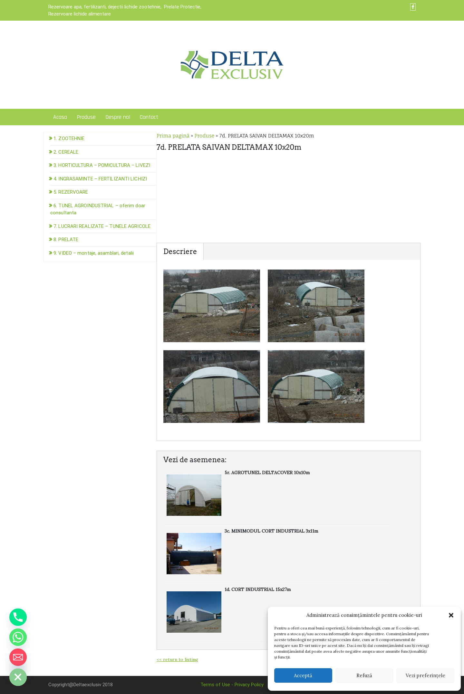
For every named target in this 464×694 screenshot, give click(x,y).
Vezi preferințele (425, 675)
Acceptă (303, 675)
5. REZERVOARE (70, 192)
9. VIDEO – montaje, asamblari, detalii (93, 253)
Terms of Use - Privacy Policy (232, 685)
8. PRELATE (65, 239)
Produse (86, 117)
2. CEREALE (65, 152)
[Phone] (18, 617)
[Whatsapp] (18, 637)
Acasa (60, 117)
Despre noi (117, 117)
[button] (451, 615)
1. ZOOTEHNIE (68, 138)
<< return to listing (177, 659)
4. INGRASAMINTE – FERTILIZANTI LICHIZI (100, 179)
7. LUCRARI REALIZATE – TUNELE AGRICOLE (101, 226)
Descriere (180, 251)
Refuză (364, 675)
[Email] (18, 657)
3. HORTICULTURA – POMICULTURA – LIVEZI (101, 165)
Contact (149, 117)
